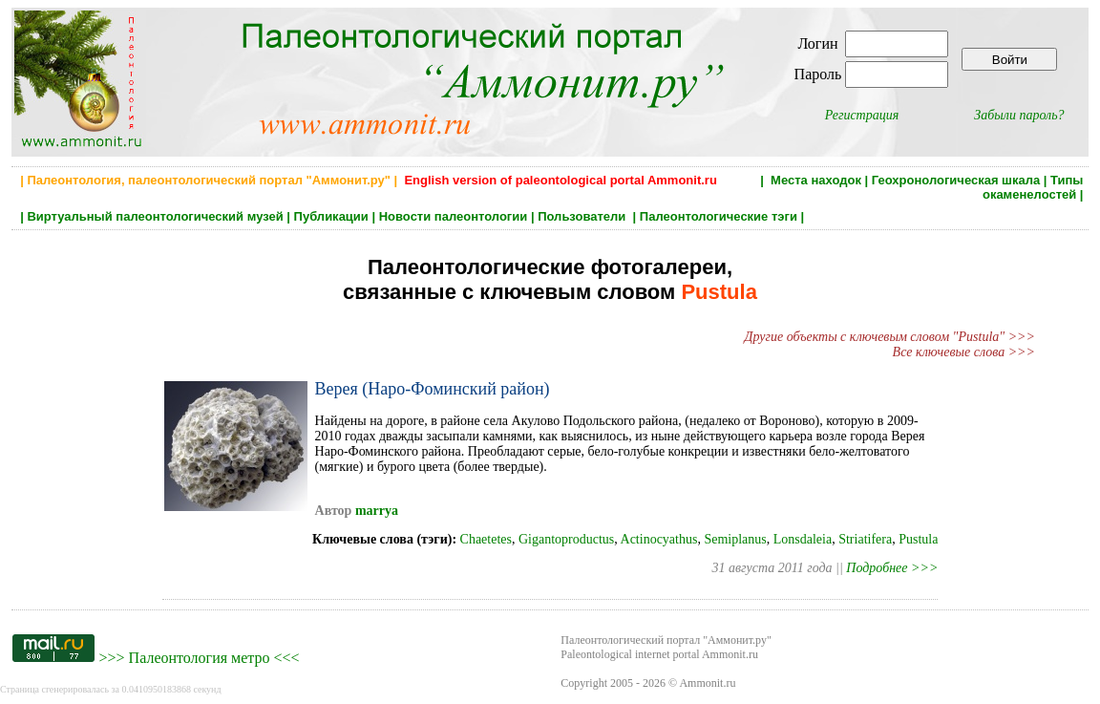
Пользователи (583, 216)
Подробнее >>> (892, 568)
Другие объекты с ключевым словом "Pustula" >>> (890, 337)
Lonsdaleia (802, 539)
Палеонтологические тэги (718, 216)
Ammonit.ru (707, 683)
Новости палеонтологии (453, 216)
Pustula (918, 539)
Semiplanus (735, 539)
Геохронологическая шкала (956, 180)
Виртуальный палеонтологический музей (155, 216)
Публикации (331, 216)
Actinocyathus (659, 539)
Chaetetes (486, 539)
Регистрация (862, 115)
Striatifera (865, 539)
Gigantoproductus (566, 539)
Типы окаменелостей (1033, 187)
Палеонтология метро (199, 658)
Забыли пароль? (1019, 115)
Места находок (816, 180)
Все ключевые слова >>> (964, 352)
